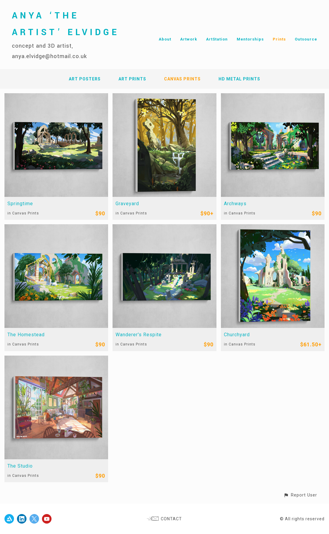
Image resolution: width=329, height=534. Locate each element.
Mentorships (250, 39)
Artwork (188, 39)
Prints (279, 39)
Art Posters (85, 79)
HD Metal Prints (239, 79)
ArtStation (217, 39)
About (165, 39)
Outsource (306, 39)
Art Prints (132, 79)
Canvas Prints (182, 79)
